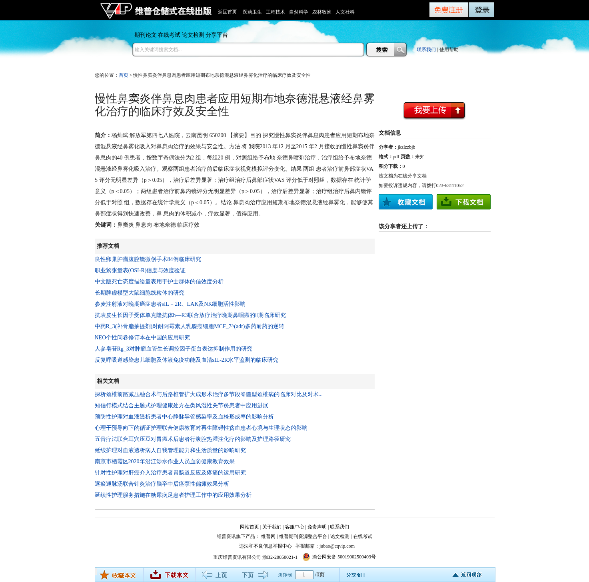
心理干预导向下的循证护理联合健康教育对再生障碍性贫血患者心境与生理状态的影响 (201, 428)
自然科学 (298, 12)
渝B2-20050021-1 (279, 557)
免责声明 (317, 527)
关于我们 (272, 527)
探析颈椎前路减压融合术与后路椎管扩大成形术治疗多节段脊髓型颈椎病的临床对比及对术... (209, 394)
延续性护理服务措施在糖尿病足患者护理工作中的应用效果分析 (173, 495)
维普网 (268, 536)
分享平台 (217, 35)
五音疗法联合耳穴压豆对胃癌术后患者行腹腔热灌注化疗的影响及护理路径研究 (193, 439)
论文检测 (193, 35)
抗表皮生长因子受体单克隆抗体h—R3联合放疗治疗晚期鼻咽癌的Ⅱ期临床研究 (190, 315)
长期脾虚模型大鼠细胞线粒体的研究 (139, 293)
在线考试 (169, 35)
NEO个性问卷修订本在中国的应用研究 (142, 338)
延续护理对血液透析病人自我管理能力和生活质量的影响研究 (170, 450)
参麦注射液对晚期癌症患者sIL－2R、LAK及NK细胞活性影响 (170, 304)
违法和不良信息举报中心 (265, 546)
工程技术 (275, 12)
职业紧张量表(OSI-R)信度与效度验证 (140, 270)
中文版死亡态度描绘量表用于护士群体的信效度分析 (159, 282)
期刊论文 (145, 35)
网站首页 (249, 527)
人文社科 (345, 12)
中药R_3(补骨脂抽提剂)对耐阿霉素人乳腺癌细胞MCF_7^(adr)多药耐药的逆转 (189, 326)
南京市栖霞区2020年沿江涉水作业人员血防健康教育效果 (165, 461)
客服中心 (294, 527)
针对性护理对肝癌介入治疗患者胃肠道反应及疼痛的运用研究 (170, 473)
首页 (123, 75)
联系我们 (426, 49)
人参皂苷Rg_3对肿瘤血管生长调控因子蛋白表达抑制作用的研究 (173, 349)
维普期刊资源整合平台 (303, 536)
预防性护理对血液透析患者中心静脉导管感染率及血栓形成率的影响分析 (184, 417)
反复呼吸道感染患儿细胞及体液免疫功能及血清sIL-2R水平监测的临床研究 (187, 360)
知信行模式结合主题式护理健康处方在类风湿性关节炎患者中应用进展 (181, 406)
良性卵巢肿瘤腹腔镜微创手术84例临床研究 (148, 259)
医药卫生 (252, 12)
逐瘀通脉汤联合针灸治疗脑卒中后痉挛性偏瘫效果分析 (162, 484)
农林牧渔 (321, 12)
